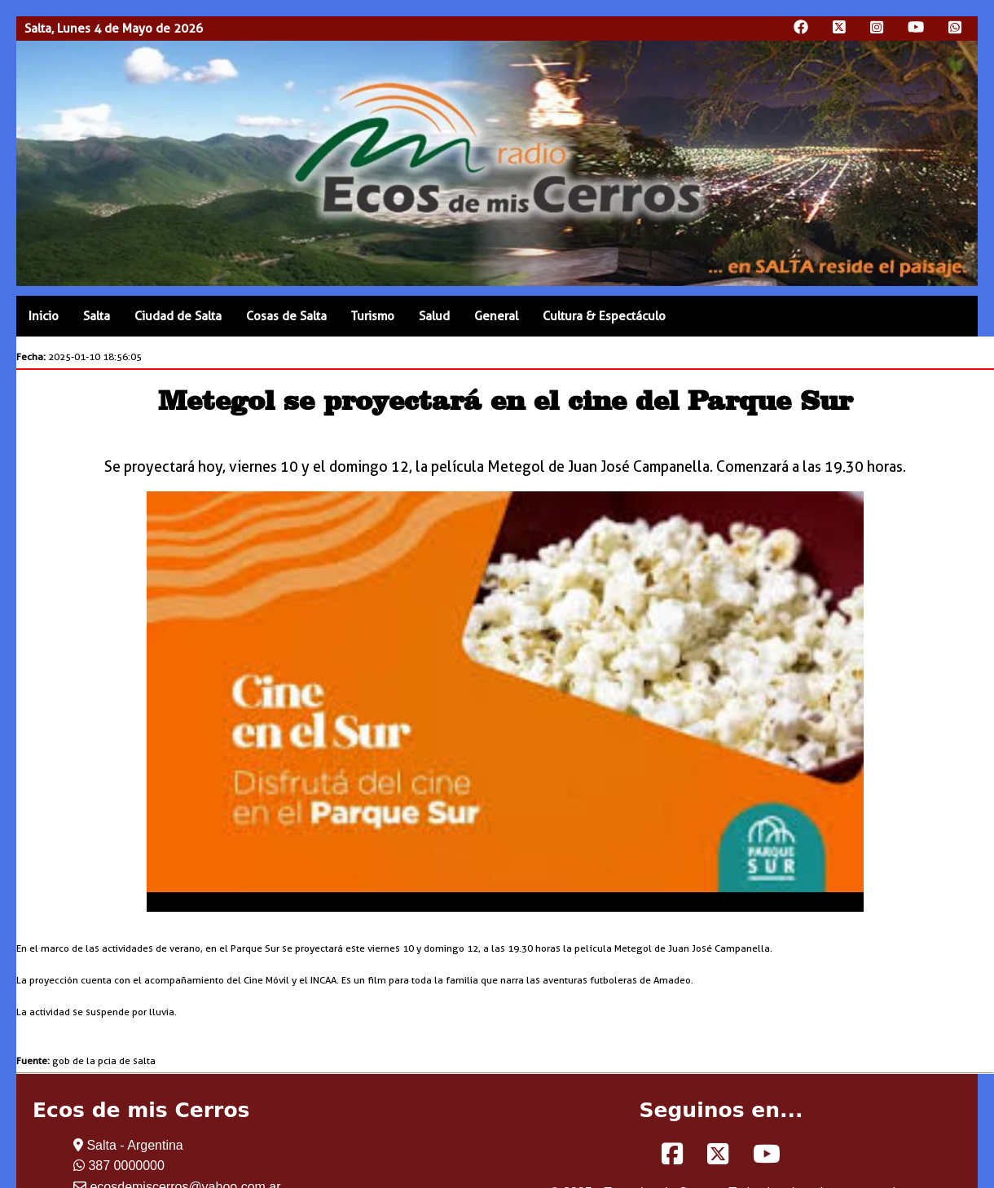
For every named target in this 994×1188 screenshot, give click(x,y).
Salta (96, 316)
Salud (434, 316)
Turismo (372, 316)
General (496, 316)
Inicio (44, 316)
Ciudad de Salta (178, 316)
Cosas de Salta (286, 316)
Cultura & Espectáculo (604, 316)
